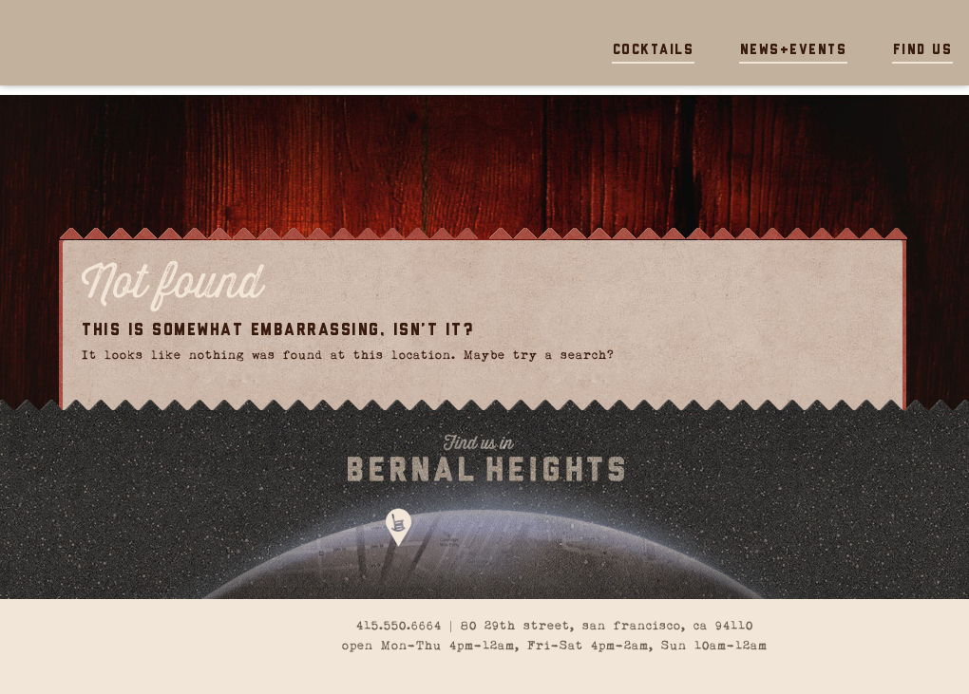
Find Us (923, 51)
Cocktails (653, 51)
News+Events (793, 51)
